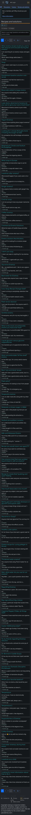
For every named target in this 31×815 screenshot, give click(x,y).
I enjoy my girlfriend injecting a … (12, 350)
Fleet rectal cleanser (9, 302)
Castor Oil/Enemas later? (11, 626)
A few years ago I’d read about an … (12, 621)
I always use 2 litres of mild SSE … (12, 402)
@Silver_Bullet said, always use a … (12, 700)
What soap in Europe (9, 160)
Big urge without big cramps (12, 600)
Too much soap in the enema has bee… (13, 454)
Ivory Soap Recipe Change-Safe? (14, 289)
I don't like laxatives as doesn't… (11, 687)
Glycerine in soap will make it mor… (12, 168)
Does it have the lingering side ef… (12, 155)
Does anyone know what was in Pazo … (13, 233)
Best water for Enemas (10, 276)
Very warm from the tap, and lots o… (13, 582)
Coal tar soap (7, 199)
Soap (3, 62)
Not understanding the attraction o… (13, 415)
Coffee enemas (7, 212)
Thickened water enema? (11, 559)
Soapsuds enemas (8, 394)
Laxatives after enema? (10, 173)
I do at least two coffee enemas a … (12, 220)
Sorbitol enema (7, 313)
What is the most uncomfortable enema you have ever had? (13, 326)
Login (13, 2)
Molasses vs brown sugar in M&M (14, 407)
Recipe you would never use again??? (15, 446)
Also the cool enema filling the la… (12, 754)
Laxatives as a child (9, 759)
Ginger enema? (7, 186)
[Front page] (1, 7)
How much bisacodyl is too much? (14, 489)
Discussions (7, 7)
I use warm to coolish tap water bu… (13, 284)
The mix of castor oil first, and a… (12, 634)
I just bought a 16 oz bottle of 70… (12, 469)
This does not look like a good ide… (12, 567)
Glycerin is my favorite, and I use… (12, 271)
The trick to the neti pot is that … (11, 554)
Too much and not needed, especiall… (13, 497)
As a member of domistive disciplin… (13, 674)
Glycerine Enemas (8, 264)
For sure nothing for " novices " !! (11, 441)
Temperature (6, 692)
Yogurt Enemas (7, 120)
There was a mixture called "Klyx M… (13, 606)
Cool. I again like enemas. (9, 595)
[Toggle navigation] (3, 2)
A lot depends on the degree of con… (13, 727)
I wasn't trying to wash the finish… (12, 662)
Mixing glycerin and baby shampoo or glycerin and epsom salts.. (16, 502)
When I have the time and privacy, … (13, 739)
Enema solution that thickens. (13, 238)
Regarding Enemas (9, 587)
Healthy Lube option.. (9, 529)
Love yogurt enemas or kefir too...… (12, 126)
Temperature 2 (7, 705)
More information (7, 16)
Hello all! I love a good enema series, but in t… (15, 376)
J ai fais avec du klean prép (10, 85)
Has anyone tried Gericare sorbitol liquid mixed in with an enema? (14, 460)
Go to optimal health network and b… (13, 297)
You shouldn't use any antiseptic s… (12, 649)
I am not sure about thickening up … (13, 246)
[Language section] (28, 2)
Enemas (14, 7)
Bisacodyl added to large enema (14, 90)
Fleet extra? (6, 381)
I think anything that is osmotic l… (12, 484)
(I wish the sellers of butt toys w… (12, 141)
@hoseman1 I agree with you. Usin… (13, 259)
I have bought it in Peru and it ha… (12, 428)
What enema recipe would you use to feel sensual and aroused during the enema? (15, 47)
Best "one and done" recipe (11, 370)
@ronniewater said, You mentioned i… (13, 335)
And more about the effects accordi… (13, 524)
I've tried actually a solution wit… (11, 511)
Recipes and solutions (23, 7)
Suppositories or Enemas (11, 718)
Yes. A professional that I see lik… (12, 194)
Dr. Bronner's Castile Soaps (12, 654)
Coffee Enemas (7, 731)
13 (14, 40)
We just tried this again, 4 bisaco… (12, 98)
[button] (18, 40)
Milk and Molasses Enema (11, 433)
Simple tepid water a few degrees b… (13, 713)
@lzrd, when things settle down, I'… (12, 57)
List (3, 25)
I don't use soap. (8, 251)
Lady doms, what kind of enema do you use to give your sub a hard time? (16, 104)
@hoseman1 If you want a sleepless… (13, 321)
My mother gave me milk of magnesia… (14, 767)
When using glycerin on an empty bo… (13, 181)
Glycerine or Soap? (9, 516)
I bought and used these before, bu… (13, 308)
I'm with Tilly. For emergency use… (12, 389)
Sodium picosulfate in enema (12, 420)
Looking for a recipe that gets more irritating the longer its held (15, 131)
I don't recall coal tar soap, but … (11, 207)
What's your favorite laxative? (12, 679)
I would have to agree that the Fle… (12, 365)
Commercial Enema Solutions (13, 225)
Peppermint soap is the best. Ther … (12, 70)
